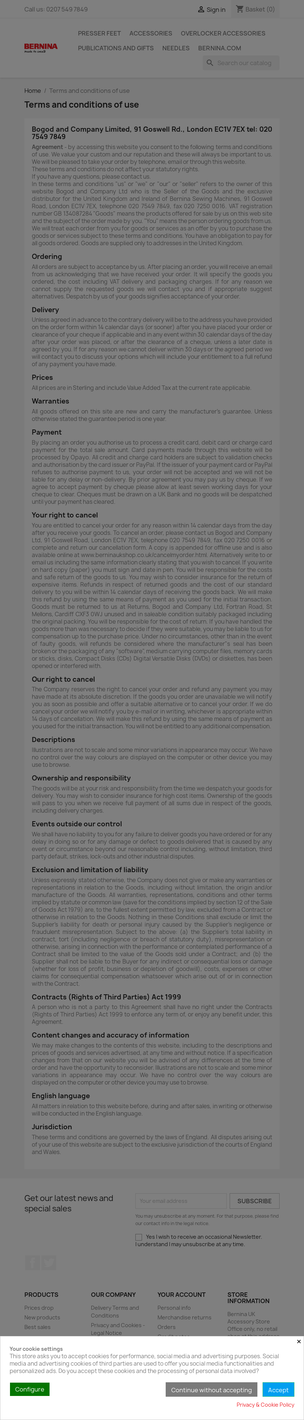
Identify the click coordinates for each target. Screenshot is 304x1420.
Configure (29, 1389)
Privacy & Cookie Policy (265, 1404)
